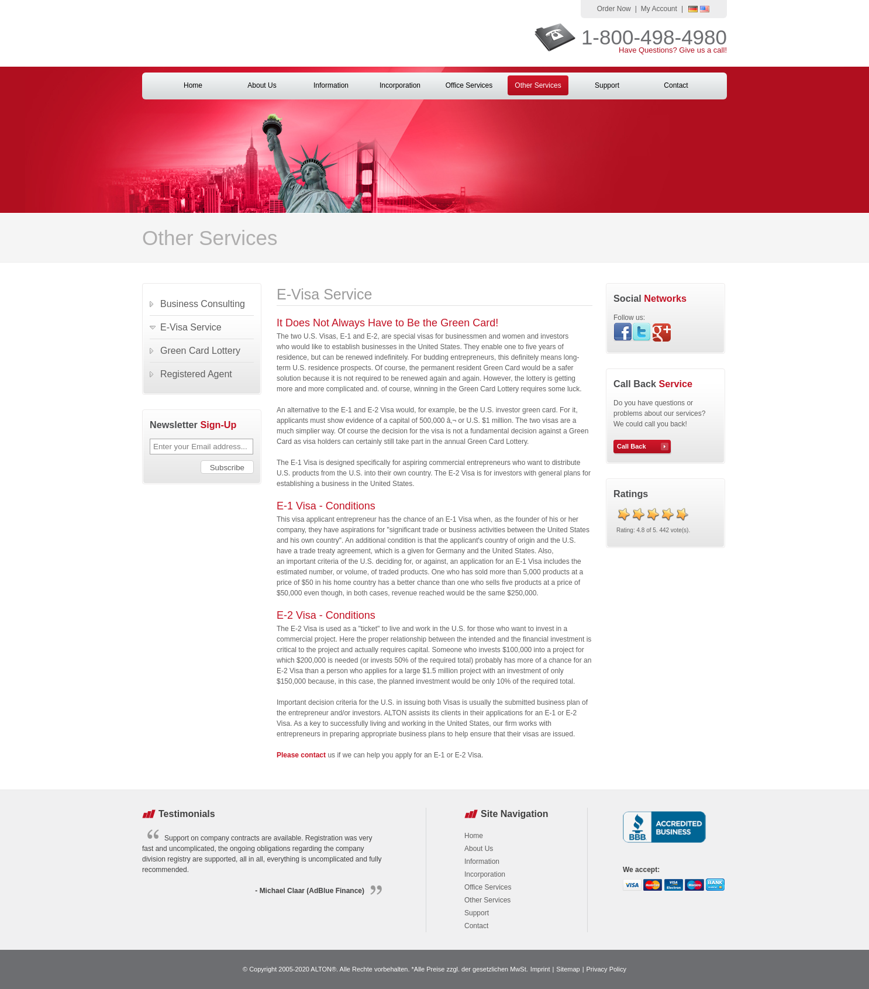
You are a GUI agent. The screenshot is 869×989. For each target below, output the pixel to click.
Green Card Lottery (200, 351)
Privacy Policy (606, 969)
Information (331, 85)
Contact (676, 85)
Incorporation (400, 85)
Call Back (631, 446)
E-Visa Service (191, 327)
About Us (261, 85)
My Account (659, 9)
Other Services (538, 85)
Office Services (469, 85)
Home (193, 85)
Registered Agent (196, 374)
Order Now (614, 9)
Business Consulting (202, 304)
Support (607, 85)
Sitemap (568, 969)
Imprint (540, 969)
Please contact (301, 755)
